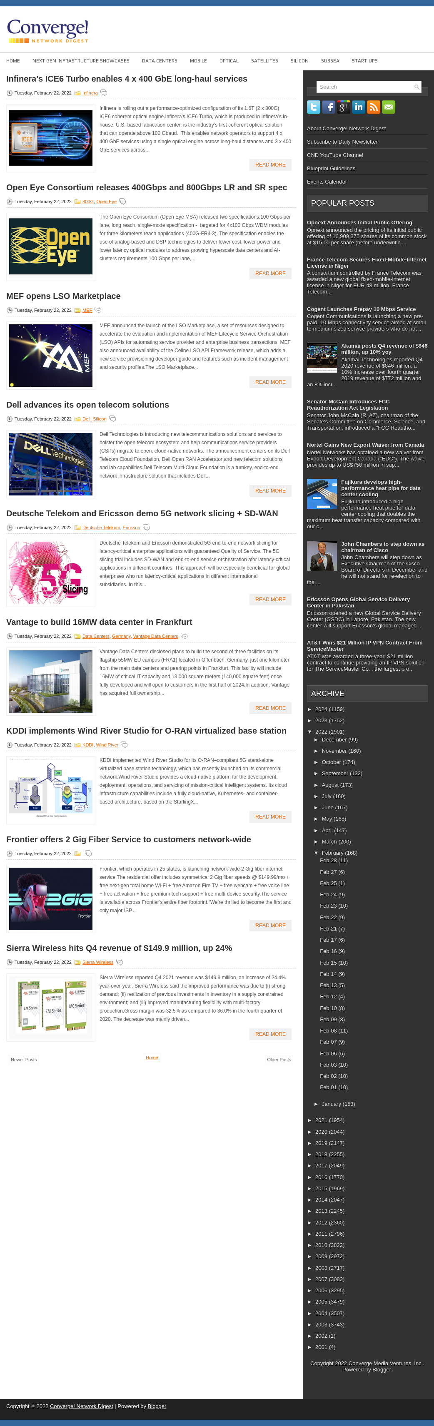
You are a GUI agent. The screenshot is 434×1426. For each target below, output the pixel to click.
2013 (322, 1211)
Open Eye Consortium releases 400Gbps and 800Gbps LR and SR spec (146, 187)
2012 (322, 1222)
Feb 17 (329, 940)
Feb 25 (329, 883)
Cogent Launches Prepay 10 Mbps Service (361, 309)
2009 (322, 1256)
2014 (322, 1200)
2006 (322, 1290)
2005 (322, 1302)
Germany (121, 636)
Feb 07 (329, 1042)
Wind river (107, 744)
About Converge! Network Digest (346, 128)
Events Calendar (327, 182)
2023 (322, 720)
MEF (87, 310)
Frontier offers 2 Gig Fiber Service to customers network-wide (128, 839)
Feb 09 (329, 1019)
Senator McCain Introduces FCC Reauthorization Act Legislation (348, 404)
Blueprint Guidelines (331, 168)
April (328, 830)
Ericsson (131, 527)
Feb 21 (329, 929)
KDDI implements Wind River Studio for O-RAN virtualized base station (146, 731)
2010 (322, 1245)
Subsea (330, 61)
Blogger (381, 1369)
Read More (270, 165)
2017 (322, 1165)
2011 (322, 1234)
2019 (322, 1143)
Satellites (264, 61)
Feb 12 (329, 996)
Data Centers (159, 61)
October (332, 762)
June (328, 807)
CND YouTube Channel (335, 155)
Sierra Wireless (98, 962)
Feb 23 (329, 906)
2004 (322, 1313)
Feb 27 (329, 872)
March (330, 842)
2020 (322, 1132)
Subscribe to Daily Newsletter (342, 142)
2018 (322, 1154)
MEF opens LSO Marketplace (63, 296)
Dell (86, 418)
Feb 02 (329, 1076)
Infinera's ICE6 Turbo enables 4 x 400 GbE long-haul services (126, 79)
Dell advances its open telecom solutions (87, 405)
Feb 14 (329, 974)
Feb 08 (329, 1031)
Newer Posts (24, 1059)
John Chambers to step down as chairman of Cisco (382, 547)
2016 (322, 1177)
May (328, 819)
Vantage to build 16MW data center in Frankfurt (99, 622)
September (336, 773)
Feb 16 (329, 951)
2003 (322, 1324)
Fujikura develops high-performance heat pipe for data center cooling (381, 488)
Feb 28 (329, 860)
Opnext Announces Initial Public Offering (359, 222)
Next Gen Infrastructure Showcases (81, 61)
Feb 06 (329, 1053)
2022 (322, 732)
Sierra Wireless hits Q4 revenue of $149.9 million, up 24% (119, 948)
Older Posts (279, 1059)
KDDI (87, 744)
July (327, 796)
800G (88, 201)
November (335, 751)
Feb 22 (329, 917)
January (332, 1104)
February (333, 853)
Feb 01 (329, 1087)
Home (13, 61)
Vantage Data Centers (155, 636)
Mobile (198, 61)
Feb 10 (329, 1008)
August (331, 785)
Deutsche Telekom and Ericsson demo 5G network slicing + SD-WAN (142, 513)
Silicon (300, 61)
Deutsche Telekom (101, 527)
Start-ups (365, 61)
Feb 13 (329, 985)
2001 (322, 1347)
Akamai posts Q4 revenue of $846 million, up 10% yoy (384, 349)
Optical (229, 61)
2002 (322, 1336)
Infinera (90, 92)
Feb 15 (329, 963)
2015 (322, 1188)
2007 (322, 1279)
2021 (322, 1120)
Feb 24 (329, 894)
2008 (322, 1268)
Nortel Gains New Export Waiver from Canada (365, 445)
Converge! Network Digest (81, 1406)
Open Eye (106, 201)
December (335, 740)
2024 (322, 709)
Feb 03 (329, 1065)
